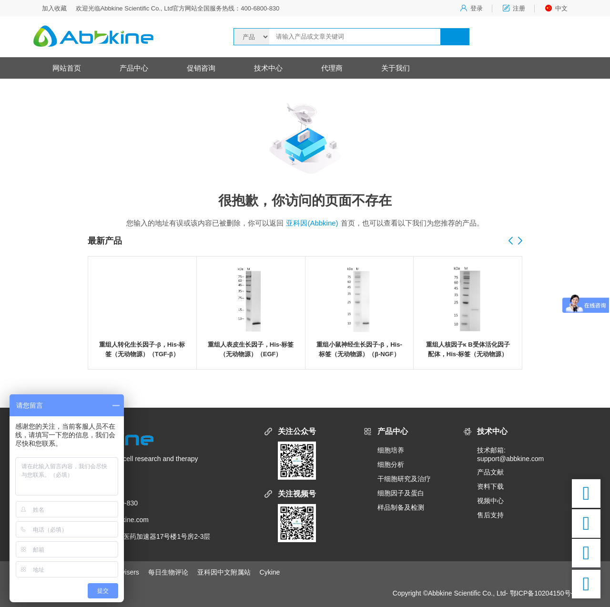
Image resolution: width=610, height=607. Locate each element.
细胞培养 (390, 450)
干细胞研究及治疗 (404, 479)
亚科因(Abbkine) (312, 223)
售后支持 (490, 515)
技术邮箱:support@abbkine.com (510, 454)
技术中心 (268, 68)
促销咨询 (201, 68)
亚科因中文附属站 (224, 572)
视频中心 (490, 500)
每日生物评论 (168, 572)
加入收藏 (54, 8)
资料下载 (490, 486)
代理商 (332, 68)
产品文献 (490, 472)
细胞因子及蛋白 (400, 493)
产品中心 (134, 68)
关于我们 (395, 68)
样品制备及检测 (400, 507)
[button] (520, 241)
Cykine (270, 572)
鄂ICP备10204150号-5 (543, 593)
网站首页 (66, 68)
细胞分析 (390, 464)
